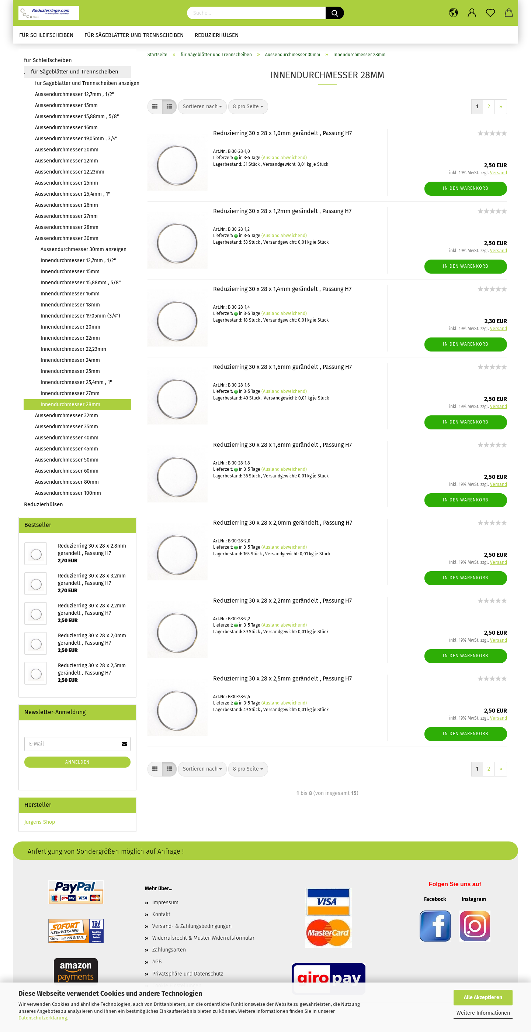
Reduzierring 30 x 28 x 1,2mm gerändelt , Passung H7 (282, 211)
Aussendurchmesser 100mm (68, 493)
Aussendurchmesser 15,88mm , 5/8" (77, 116)
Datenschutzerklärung (42, 1018)
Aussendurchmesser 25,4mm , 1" (72, 194)
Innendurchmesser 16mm (70, 294)
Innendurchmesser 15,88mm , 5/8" (81, 283)
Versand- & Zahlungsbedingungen (192, 926)
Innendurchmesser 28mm (70, 404)
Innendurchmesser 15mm (70, 271)
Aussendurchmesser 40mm (66, 438)
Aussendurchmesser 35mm (66, 427)
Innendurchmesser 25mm (70, 371)
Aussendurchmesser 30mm (66, 238)
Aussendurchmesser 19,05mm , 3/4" (76, 139)
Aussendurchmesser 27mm (66, 216)
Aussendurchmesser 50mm (66, 460)
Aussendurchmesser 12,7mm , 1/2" (74, 94)
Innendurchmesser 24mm (70, 360)
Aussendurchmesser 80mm (67, 482)
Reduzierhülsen (217, 35)
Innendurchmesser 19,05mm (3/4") (80, 316)
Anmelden (77, 762)
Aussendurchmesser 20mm (66, 150)
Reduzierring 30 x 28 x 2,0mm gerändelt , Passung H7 (282, 522)
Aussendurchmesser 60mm (66, 471)
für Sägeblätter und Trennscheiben (134, 35)
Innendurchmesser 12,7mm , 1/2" (78, 260)
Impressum (165, 902)
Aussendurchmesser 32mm (66, 415)
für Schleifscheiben (46, 35)
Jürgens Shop (39, 822)
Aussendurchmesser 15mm (66, 105)
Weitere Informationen (483, 1013)
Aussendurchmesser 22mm (66, 161)
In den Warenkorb (465, 188)
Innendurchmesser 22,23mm (73, 349)
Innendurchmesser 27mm (70, 393)
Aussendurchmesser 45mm (66, 449)
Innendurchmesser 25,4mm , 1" (76, 382)
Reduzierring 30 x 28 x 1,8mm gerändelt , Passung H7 (282, 444)
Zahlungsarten (169, 950)
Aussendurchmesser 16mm (66, 127)
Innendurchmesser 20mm (70, 327)
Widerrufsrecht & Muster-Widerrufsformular (203, 938)
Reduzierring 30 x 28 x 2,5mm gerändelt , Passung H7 (282, 678)
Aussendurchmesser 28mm (66, 227)
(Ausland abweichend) (284, 157)
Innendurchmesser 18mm (70, 305)
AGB (157, 962)
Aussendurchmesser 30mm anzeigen (83, 249)
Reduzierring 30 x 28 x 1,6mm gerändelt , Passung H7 (282, 366)
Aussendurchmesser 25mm (66, 183)
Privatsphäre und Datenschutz (187, 974)
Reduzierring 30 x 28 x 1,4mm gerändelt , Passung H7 (282, 288)
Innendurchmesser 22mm (70, 338)
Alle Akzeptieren (483, 997)
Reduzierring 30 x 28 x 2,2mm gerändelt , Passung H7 (282, 600)
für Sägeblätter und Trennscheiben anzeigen (83, 83)
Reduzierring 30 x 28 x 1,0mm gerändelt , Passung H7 (282, 133)
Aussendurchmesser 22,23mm (69, 172)
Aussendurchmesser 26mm (66, 205)
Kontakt (161, 914)
